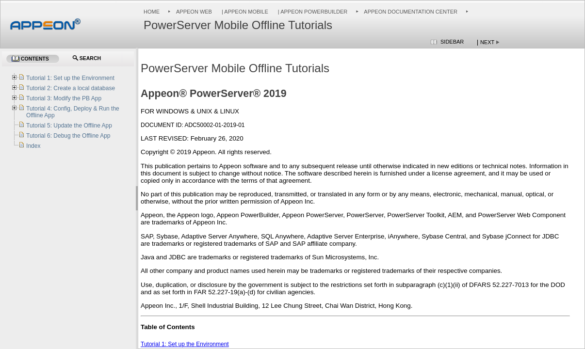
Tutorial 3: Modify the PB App (63, 98)
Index (33, 146)
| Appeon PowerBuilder (312, 12)
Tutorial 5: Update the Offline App (69, 125)
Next (487, 42)
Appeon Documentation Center (410, 12)
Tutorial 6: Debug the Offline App (68, 135)
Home (152, 12)
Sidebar (452, 42)
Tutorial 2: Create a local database (70, 88)
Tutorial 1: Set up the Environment (185, 344)
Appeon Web (194, 12)
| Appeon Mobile (244, 12)
